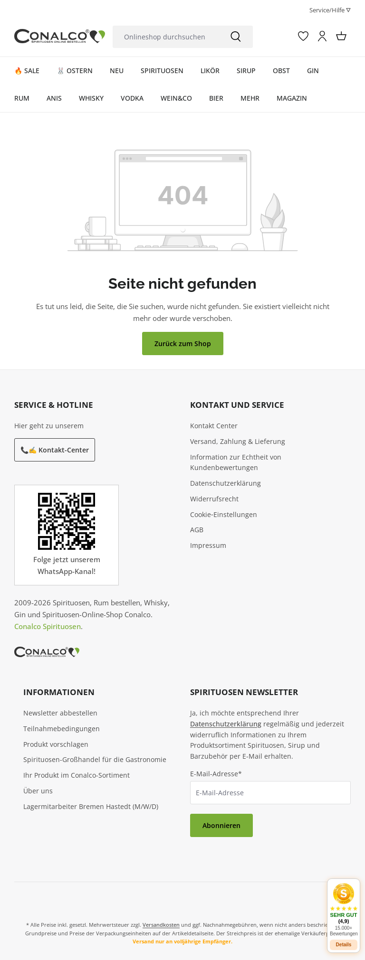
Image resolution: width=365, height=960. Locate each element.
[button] (343, 902)
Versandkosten (161, 924)
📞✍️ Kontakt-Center (54, 449)
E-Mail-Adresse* (216, 773)
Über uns (38, 790)
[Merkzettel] (303, 36)
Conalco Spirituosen (47, 626)
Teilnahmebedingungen (61, 728)
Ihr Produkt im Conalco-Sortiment (76, 775)
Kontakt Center (214, 425)
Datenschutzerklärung (225, 483)
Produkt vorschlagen (55, 744)
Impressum (208, 545)
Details (344, 937)
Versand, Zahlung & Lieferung (237, 441)
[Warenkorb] (341, 36)
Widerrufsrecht (214, 498)
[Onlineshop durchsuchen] (166, 37)
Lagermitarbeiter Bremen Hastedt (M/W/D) (90, 806)
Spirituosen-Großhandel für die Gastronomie (94, 759)
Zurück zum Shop (182, 343)
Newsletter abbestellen (60, 712)
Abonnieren (221, 825)
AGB (196, 529)
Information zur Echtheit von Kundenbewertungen (235, 462)
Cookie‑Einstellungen (223, 514)
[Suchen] (236, 37)
